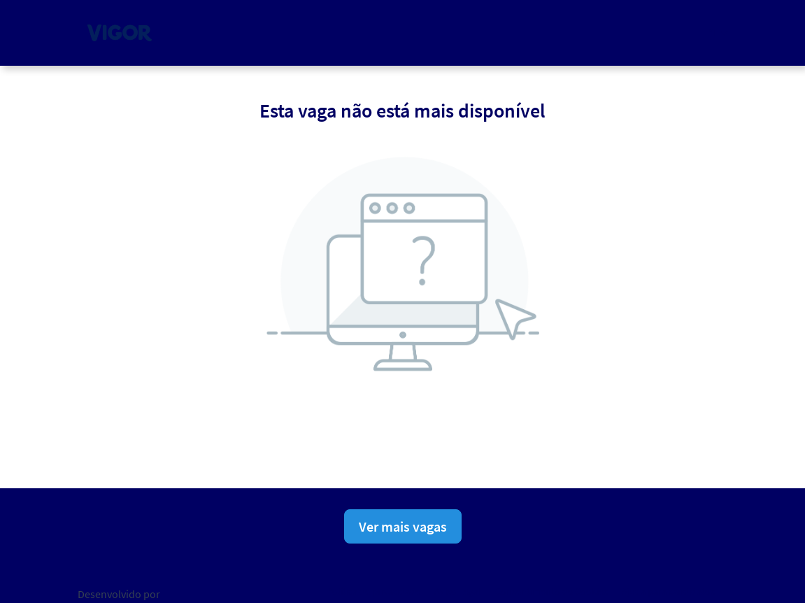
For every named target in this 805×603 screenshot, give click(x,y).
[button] (717, 32)
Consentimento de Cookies (551, 591)
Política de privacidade (373, 591)
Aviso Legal (457, 591)
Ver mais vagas (403, 526)
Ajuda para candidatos (668, 591)
